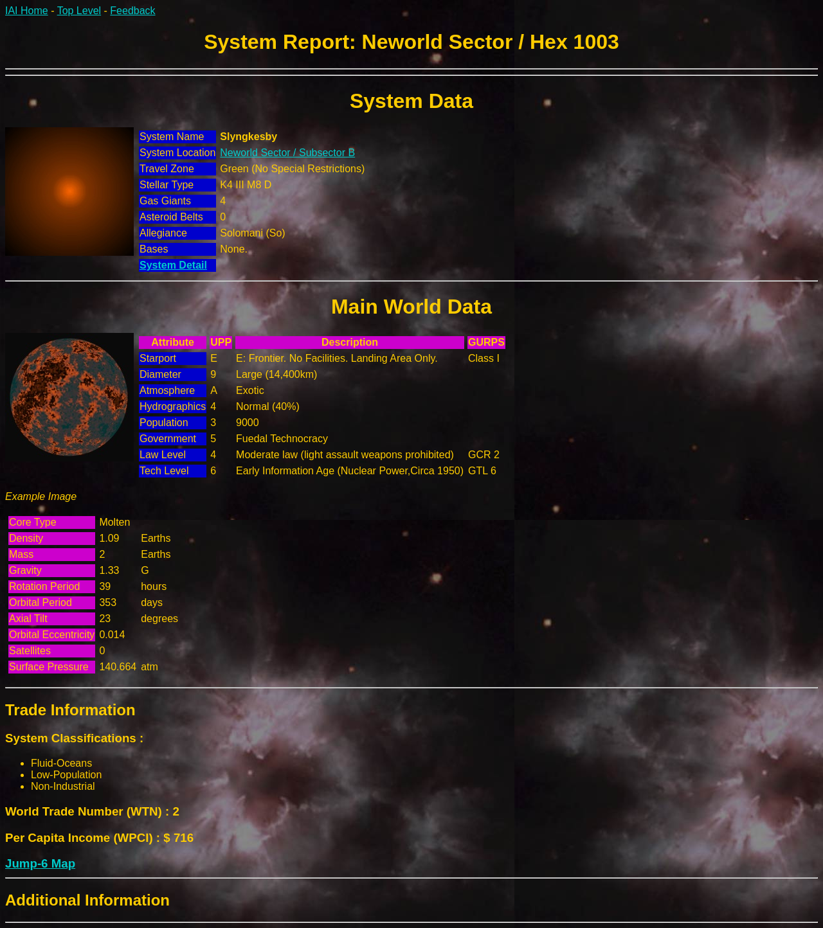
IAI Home (26, 10)
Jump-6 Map (40, 863)
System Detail (173, 265)
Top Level (79, 10)
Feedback (132, 10)
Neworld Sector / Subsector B (287, 152)
